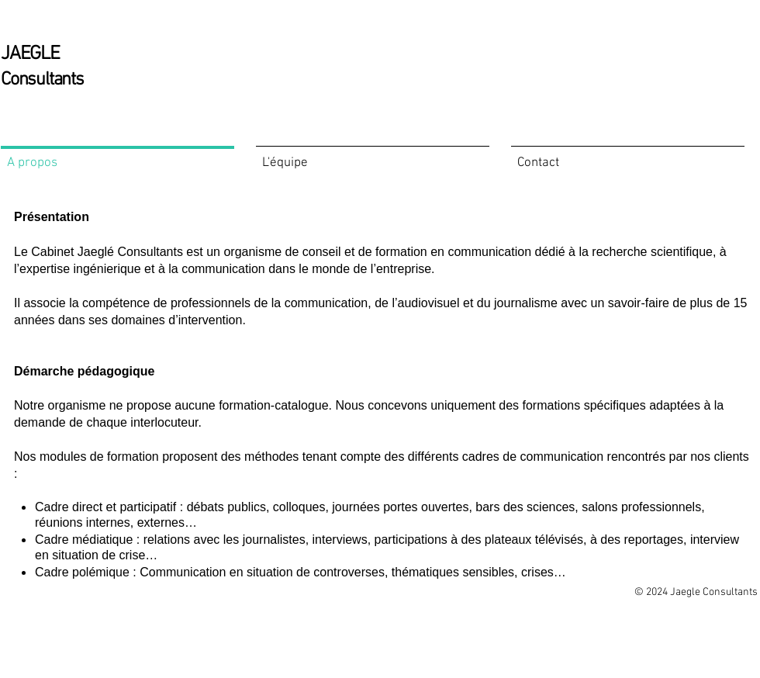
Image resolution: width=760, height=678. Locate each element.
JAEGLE (30, 54)
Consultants (42, 80)
